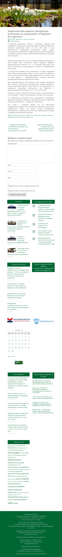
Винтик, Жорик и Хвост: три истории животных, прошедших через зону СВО (18, 395)
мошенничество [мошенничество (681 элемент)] (14, 474)
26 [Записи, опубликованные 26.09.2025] (22, 347)
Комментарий (13, 144)
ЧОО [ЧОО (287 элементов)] (12, 455)
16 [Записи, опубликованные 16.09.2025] (12, 344)
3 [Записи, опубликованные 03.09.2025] (15, 337)
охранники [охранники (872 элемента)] (12, 492)
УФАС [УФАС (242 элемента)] (21, 453)
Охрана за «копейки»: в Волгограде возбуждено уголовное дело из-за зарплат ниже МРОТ (41, 390)
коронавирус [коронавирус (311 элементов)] (11, 471)
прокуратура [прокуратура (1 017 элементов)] (13, 497)
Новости (20, 39)
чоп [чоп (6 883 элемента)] (10, 503)
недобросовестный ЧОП (15, 117)
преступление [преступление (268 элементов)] (25, 492)
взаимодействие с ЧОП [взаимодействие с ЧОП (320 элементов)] (14, 465)
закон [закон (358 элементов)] (9, 469)
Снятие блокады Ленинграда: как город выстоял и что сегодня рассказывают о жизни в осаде (18, 405)
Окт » (13, 356)
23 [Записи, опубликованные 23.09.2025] (12, 347)
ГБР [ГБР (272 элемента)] (17, 448)
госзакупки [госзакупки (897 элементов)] (24, 467)
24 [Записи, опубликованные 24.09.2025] (15, 347)
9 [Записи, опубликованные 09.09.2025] (12, 340)
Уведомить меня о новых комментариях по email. (23, 186)
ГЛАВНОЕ (18, 202)
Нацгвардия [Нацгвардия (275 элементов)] (20, 450)
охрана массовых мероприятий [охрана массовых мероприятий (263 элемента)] (16, 481)
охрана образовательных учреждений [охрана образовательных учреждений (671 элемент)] (18, 484)
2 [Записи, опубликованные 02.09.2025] (12, 337)
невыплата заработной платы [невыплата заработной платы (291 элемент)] (19, 476)
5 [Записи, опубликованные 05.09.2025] (22, 337)
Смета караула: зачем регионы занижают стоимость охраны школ (45, 233)
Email (10, 171)
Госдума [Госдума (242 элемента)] (24, 448)
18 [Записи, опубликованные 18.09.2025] (19, 344)
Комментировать (14, 41)
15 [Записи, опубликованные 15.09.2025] (9, 344)
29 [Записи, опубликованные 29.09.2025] (9, 351)
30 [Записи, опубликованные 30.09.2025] (12, 351)
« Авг (8, 356)
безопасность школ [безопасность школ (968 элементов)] (16, 462)
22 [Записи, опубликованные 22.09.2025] (9, 347)
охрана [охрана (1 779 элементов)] (25, 478)
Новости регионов (28, 39)
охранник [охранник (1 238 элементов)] (17, 489)
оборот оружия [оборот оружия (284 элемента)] (12, 479)
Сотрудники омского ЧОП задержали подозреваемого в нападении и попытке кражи (41, 403)
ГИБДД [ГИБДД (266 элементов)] (19, 448)
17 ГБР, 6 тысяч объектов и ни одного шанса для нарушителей (42, 397)
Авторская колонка (19, 265)
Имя (9, 165)
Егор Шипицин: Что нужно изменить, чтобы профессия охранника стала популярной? (17, 286)
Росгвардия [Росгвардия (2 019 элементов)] (13, 452)
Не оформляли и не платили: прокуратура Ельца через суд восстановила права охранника (42, 382)
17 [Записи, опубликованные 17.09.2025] (15, 344)
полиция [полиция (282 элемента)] (19, 492)
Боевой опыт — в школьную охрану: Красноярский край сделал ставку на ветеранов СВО (42, 411)
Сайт (9, 178)
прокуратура (26, 117)
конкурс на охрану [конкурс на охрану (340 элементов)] (24, 469)
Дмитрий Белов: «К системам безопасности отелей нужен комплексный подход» (16, 295)
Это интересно (18, 374)
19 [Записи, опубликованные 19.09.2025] (22, 344)
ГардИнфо (31, 13)
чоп (32, 117)
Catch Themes (42, 554)
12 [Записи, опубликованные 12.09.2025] (22, 340)
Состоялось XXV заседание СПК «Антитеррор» (43, 225)
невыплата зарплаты (47, 115)
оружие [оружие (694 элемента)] (19, 479)
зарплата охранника (34, 115)
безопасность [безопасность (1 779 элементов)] (14, 459)
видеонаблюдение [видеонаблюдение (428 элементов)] (13, 467)
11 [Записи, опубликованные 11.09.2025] (19, 340)
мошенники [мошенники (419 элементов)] (18, 471)
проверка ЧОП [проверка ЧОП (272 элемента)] (17, 494)
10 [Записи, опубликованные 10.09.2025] (15, 340)
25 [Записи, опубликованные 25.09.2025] (19, 347)
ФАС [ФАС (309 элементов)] (24, 453)
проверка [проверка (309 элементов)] (10, 494)
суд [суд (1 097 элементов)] (20, 497)
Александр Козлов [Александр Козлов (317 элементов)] (13, 446)
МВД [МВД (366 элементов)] (15, 450)
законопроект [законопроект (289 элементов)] (15, 469)
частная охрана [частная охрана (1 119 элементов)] (19, 499)
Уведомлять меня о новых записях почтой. (21, 191)
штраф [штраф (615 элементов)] (15, 503)
